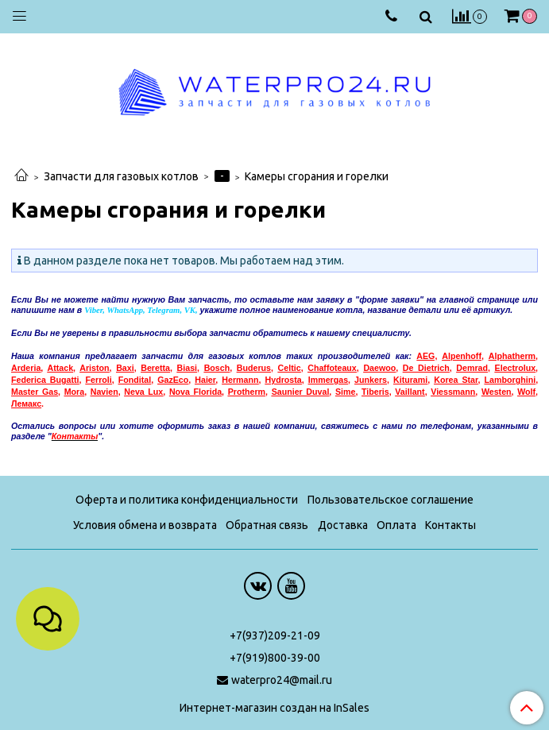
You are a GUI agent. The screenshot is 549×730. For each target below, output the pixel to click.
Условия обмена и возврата (145, 525)
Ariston (94, 368)
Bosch (217, 368)
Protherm (246, 391)
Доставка (343, 525)
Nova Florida (195, 391)
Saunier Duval (301, 391)
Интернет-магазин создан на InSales (274, 707)
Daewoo (379, 368)
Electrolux (515, 368)
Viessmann (453, 391)
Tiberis (375, 391)
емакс (26, 403)
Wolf (526, 391)
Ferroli (99, 379)
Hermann (240, 379)
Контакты (450, 525)
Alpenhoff (461, 356)
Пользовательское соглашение (390, 499)
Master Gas (34, 391)
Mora (74, 391)
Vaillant (409, 391)
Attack (61, 368)
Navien (104, 391)
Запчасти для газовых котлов (121, 176)
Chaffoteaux (332, 368)
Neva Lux (143, 391)
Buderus (254, 368)
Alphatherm (512, 356)
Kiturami (410, 379)
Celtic (289, 368)
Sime (345, 391)
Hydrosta (283, 379)
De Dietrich (426, 368)
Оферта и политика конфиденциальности (186, 499)
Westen (496, 391)
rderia (29, 368)
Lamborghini (510, 379)
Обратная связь (267, 525)
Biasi (187, 368)
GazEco (172, 379)
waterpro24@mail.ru (281, 680)
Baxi (125, 368)
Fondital (134, 379)
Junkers (370, 379)
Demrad (472, 368)
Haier (205, 379)
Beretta (155, 368)
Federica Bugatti (45, 379)
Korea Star (455, 379)
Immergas (328, 379)
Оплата (396, 525)
